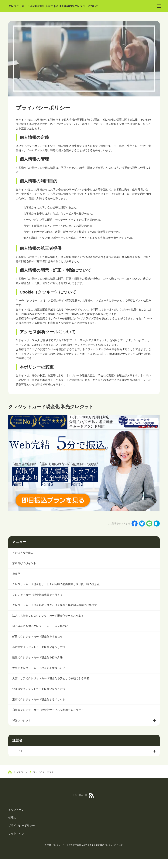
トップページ (16, 809)
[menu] (159, 6)
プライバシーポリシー (21, 825)
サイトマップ (16, 833)
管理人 (12, 817)
